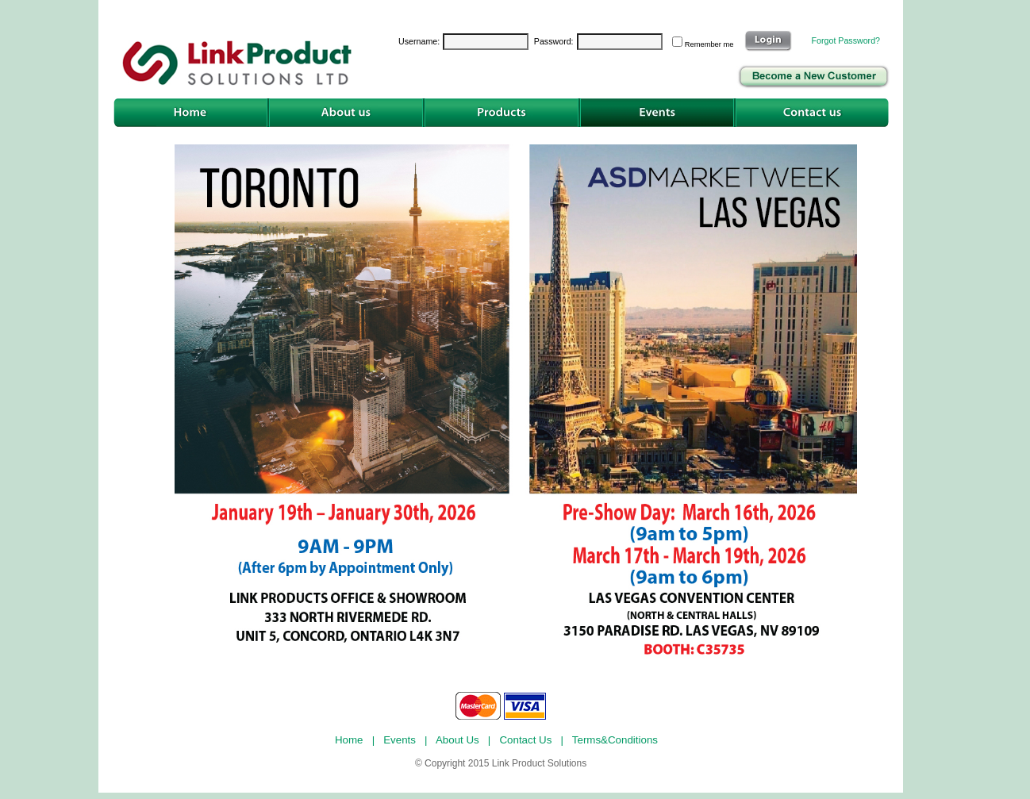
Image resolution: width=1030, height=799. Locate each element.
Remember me (711, 44)
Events (400, 740)
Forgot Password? (846, 40)
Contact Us (527, 740)
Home (350, 740)
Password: (554, 41)
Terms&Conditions (616, 740)
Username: (419, 41)
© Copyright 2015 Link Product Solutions (500, 763)
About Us (459, 740)
